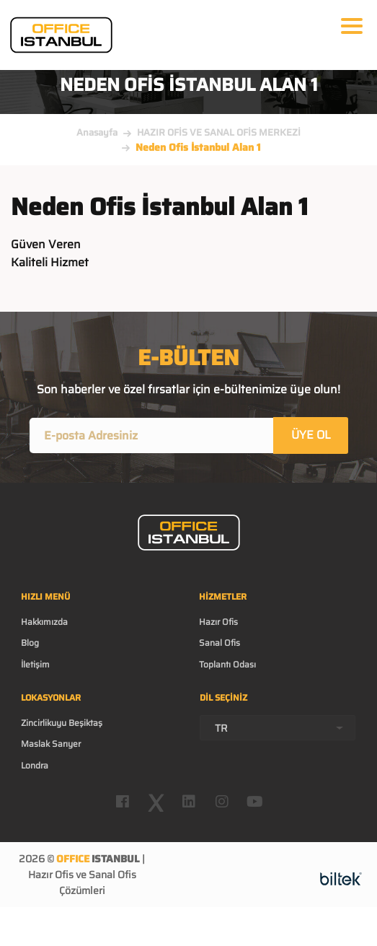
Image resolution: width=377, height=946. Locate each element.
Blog (30, 642)
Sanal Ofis (219, 642)
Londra (34, 765)
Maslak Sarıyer (51, 743)
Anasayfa (96, 132)
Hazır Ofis (218, 622)
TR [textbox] (221, 728)
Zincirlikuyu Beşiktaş (61, 723)
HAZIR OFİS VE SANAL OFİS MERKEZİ (219, 132)
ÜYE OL (311, 435)
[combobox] (278, 727)
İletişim (35, 664)
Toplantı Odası (227, 664)
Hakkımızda (44, 622)
